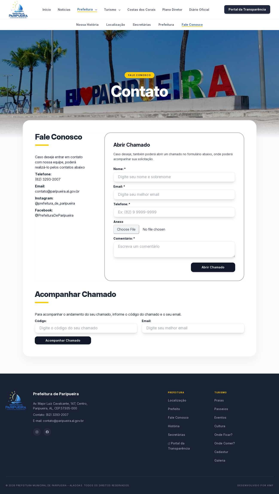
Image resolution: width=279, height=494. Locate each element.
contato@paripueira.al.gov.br (57, 191)
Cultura (219, 426)
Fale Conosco (192, 24)
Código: (41, 321)
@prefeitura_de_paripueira (55, 203)
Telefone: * (121, 204)
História (174, 426)
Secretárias (142, 24)
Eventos (220, 417)
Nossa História (87, 24)
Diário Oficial (199, 9)
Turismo (112, 9)
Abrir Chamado (213, 267)
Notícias (64, 9)
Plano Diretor (172, 9)
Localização (115, 24)
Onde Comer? (224, 443)
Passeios (221, 409)
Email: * (119, 186)
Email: (146, 321)
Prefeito (174, 409)
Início (47, 9)
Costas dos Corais (141, 9)
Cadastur (221, 452)
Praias (219, 400)
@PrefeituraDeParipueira (54, 215)
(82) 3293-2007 (48, 179)
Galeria (219, 460)
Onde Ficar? (223, 434)
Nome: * (119, 169)
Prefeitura (87, 9)
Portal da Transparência (247, 9)
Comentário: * (124, 238)
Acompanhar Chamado (63, 340)
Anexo (118, 221)
